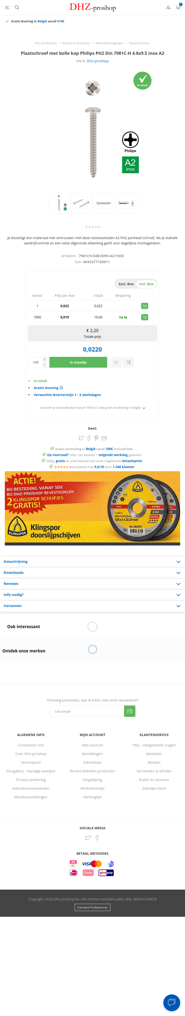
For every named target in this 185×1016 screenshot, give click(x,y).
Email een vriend (104, 438)
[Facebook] (97, 838)
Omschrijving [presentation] (15, 561)
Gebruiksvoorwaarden (31, 788)
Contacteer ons (31, 745)
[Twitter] (88, 838)
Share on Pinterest (96, 438)
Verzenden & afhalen (154, 770)
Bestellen (154, 753)
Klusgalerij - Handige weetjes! (30, 770)
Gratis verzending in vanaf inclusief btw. (94, 449)
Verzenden (129, 711)
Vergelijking (92, 779)
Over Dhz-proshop (30, 753)
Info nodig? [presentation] (14, 594)
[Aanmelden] (87, 711)
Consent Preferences (92, 907)
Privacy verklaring (31, 779)
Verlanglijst (92, 796)
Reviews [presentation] (11, 583)
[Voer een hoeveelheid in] (35, 362)
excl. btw (126, 284)
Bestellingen (92, 753)
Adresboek (93, 762)
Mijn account (92, 745)
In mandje (78, 362)
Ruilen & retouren (154, 779)
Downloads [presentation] (14, 572)
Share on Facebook (89, 438)
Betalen (154, 762)
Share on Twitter (81, 438)
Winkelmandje (92, 788)
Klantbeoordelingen (30, 796)
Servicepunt (31, 762)
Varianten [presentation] (12, 605)
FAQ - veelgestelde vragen (154, 745)
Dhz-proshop (98, 60)
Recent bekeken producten (92, 770)
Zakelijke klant (154, 788)
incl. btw (146, 284)
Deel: (92, 428)
